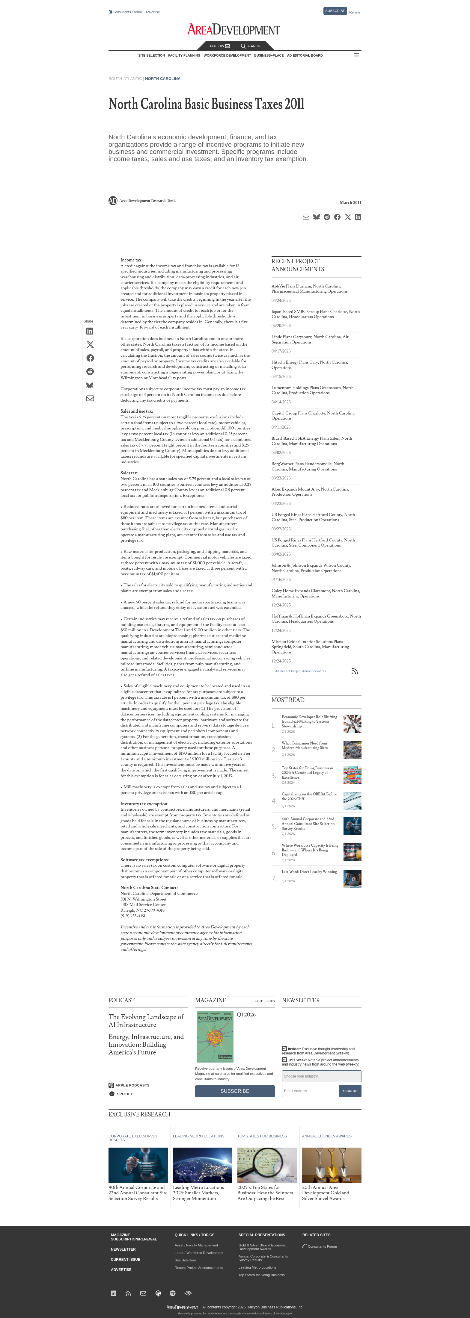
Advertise (150, 12)
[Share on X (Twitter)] (92, 345)
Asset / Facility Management (196, 1245)
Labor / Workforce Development (199, 1253)
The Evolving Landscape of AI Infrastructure (146, 1021)
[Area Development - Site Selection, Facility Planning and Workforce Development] (235, 29)
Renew (354, 12)
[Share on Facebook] (92, 358)
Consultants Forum (125, 12)
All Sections (358, 55)
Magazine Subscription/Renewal (134, 1237)
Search (250, 46)
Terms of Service (275, 1313)
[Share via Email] (92, 399)
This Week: (320, 1062)
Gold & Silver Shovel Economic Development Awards (262, 1247)
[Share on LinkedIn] (92, 331)
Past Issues (264, 1001)
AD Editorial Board (306, 55)
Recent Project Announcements (199, 1267)
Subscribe (335, 11)
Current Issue (125, 1260)
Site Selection (185, 1260)
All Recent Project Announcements (300, 671)
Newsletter (123, 1249)
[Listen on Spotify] (148, 1093)
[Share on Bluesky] (92, 385)
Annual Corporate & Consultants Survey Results (263, 1258)
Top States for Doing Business (262, 1275)
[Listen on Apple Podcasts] (148, 1085)
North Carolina (162, 78)
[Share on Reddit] (92, 372)
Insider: (317, 1051)
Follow (220, 46)
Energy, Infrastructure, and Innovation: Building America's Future (146, 1045)
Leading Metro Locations (257, 1267)
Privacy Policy (250, 1313)
